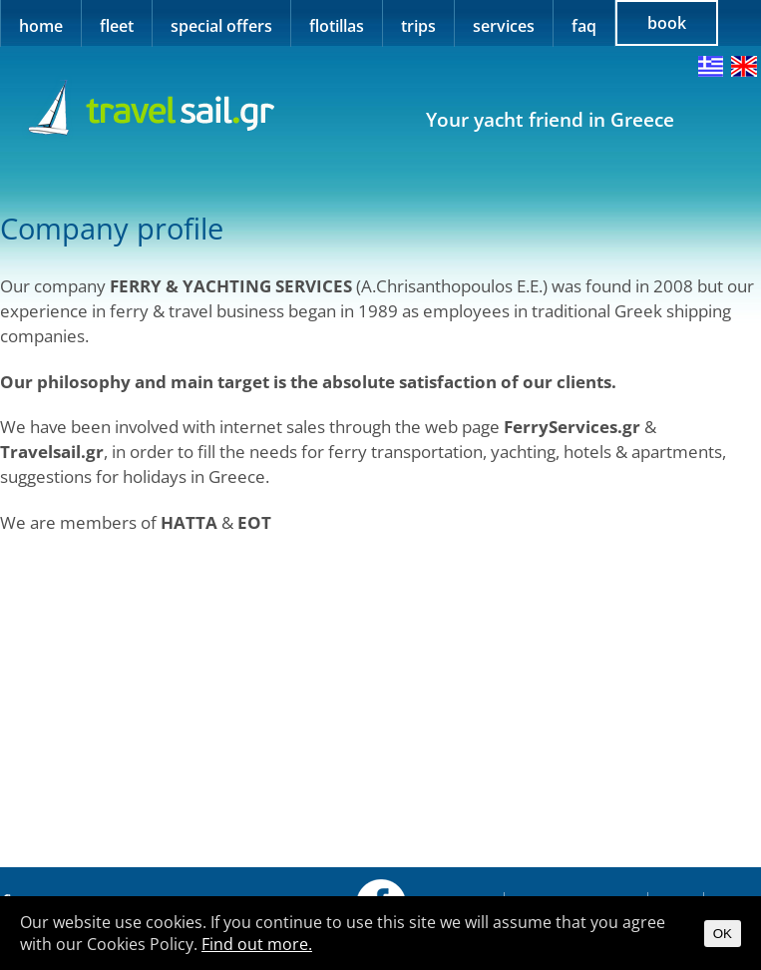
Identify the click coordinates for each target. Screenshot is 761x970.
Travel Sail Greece (148, 109)
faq (583, 26)
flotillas (336, 26)
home (41, 26)
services (504, 26)
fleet (117, 26)
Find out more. (256, 944)
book (666, 23)
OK (722, 933)
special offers (221, 26)
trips (418, 26)
